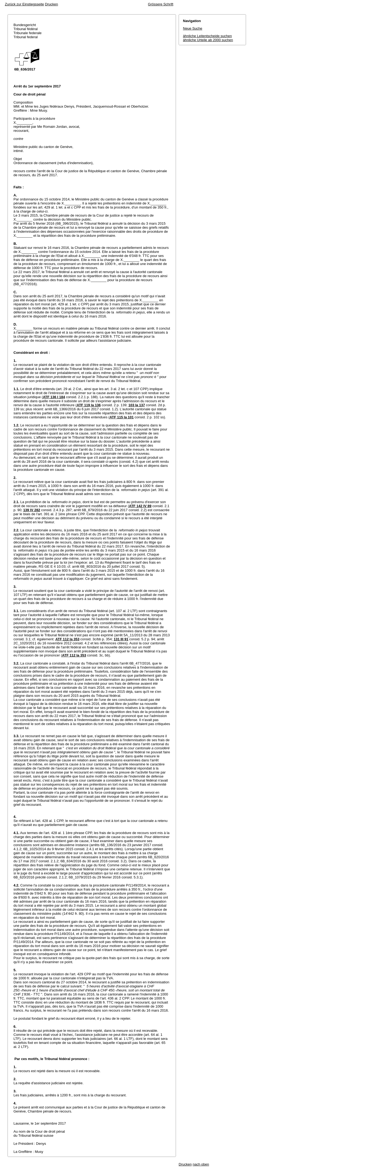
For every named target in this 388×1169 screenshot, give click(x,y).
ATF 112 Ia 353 (67, 639)
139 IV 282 (31, 510)
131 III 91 (121, 639)
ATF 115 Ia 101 (122, 417)
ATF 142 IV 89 (140, 506)
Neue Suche (192, 28)
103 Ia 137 (136, 405)
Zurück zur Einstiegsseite (24, 4)
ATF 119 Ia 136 (89, 405)
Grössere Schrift (160, 4)
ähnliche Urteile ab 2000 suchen (208, 40)
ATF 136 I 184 (54, 397)
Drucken (51, 4)
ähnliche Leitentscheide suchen (207, 36)
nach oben (201, 1164)
